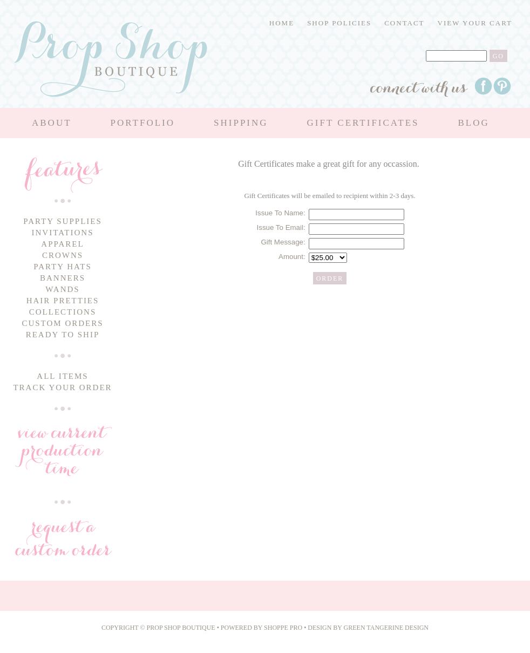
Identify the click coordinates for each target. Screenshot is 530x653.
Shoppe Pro (284, 627)
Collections (63, 312)
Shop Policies (339, 23)
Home (281, 23)
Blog (473, 123)
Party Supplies (62, 221)
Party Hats (62, 266)
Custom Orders (62, 323)
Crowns (62, 255)
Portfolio (143, 123)
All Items (62, 376)
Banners (62, 278)
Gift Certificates (363, 123)
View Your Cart (475, 23)
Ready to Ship (63, 334)
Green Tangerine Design (386, 627)
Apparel (62, 244)
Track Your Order (62, 387)
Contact (404, 23)
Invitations (63, 232)
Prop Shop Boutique (182, 627)
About (52, 123)
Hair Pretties (62, 300)
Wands (62, 289)
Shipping (241, 123)
